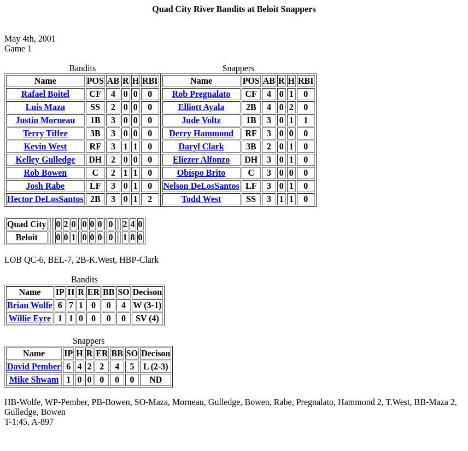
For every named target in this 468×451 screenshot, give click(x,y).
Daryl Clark (201, 146)
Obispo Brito (201, 172)
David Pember (34, 366)
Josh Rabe (45, 185)
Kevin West (45, 146)
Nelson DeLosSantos (201, 185)
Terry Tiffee (45, 133)
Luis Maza (45, 107)
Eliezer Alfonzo (201, 159)
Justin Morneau (45, 120)
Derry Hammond (201, 133)
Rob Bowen (45, 172)
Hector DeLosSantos (45, 199)
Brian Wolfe (29, 305)
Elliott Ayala (201, 107)
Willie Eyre (30, 318)
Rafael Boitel (45, 94)
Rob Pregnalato (201, 94)
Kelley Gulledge (45, 159)
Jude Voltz (201, 120)
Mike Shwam (33, 379)
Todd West (201, 199)
